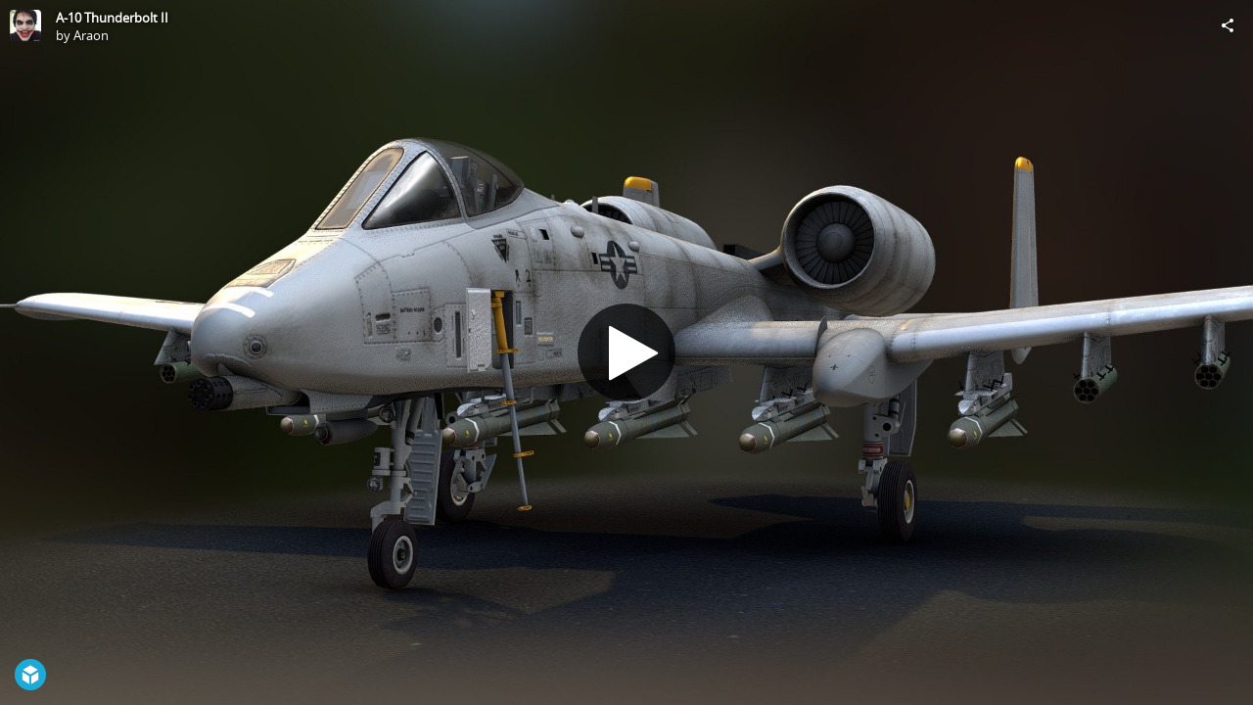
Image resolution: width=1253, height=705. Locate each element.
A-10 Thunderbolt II (112, 17)
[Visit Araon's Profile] (25, 25)
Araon (91, 35)
